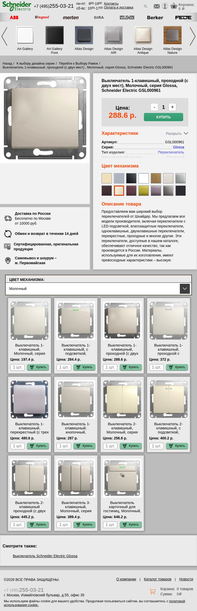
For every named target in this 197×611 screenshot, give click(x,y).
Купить (163, 117)
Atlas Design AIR (113, 51)
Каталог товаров (157, 579)
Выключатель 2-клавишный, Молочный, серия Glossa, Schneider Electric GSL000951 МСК (122, 434)
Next (193, 36)
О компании (126, 579)
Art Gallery (25, 49)
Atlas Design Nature (172, 51)
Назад (7, 63)
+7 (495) (54, 6)
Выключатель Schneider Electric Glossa (45, 556)
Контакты (111, 3)
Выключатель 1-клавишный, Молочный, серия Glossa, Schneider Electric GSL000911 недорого (29, 355)
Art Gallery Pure (54, 51)
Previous (4, 36)
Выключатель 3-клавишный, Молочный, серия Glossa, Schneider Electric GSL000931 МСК (76, 513)
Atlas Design (84, 49)
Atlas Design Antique (143, 51)
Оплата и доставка (118, 7)
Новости (186, 579)
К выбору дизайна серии (36, 63)
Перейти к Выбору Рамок (78, 63)
